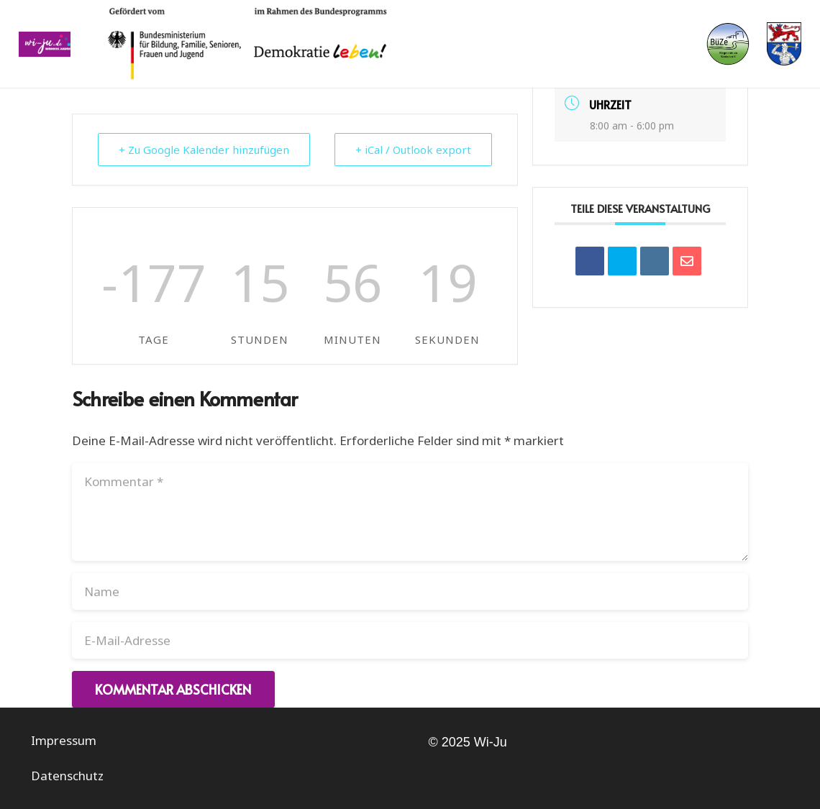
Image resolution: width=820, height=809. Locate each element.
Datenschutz (67, 775)
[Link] (45, 44)
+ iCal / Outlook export (413, 149)
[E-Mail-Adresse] (410, 640)
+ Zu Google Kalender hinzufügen (204, 149)
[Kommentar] (410, 512)
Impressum (63, 740)
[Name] (410, 591)
